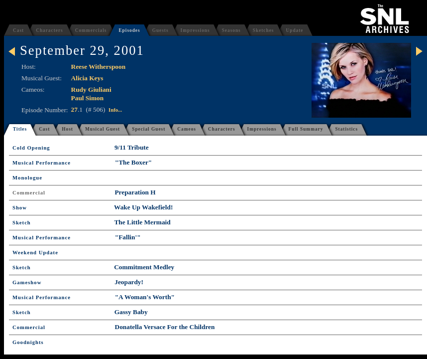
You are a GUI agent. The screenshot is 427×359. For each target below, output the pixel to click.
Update (294, 30)
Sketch (21, 222)
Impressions (195, 30)
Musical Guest (102, 129)
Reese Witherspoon (98, 66)
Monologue (27, 177)
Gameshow (26, 282)
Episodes (129, 30)
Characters (49, 30)
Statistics (346, 129)
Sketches (263, 30)
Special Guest (148, 129)
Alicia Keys (87, 78)
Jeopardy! (128, 282)
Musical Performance (41, 163)
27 (74, 109)
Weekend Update (35, 252)
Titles (20, 129)
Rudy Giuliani (91, 89)
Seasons (231, 30)
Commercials (91, 30)
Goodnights (28, 342)
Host (67, 129)
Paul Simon (87, 98)
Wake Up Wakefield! (143, 207)
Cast (18, 30)
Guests (160, 30)
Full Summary (306, 129)
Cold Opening (31, 148)
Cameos (186, 129)
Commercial (28, 192)
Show (19, 207)
